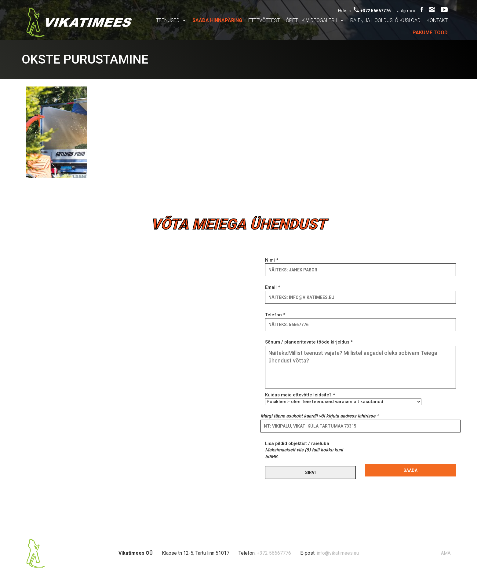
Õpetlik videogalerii (315, 20)
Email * (360, 292)
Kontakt (437, 20)
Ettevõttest (264, 20)
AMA (446, 553)
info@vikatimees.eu (338, 553)
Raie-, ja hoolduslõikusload (385, 20)
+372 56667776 (372, 10)
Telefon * (360, 319)
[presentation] (411, 452)
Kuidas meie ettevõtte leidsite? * (343, 398)
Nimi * (360, 265)
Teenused (171, 20)
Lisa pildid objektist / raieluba (304, 450)
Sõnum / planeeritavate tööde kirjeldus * (360, 364)
